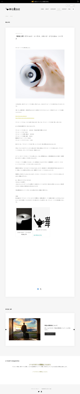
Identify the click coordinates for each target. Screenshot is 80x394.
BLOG (59, 9)
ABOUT (47, 9)
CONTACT (64, 9)
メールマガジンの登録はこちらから (40, 364)
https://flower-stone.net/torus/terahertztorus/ (25, 118)
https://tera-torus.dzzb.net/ (21, 116)
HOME (42, 9)
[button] (5, 329)
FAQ (69, 9)
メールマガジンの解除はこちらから (40, 371)
